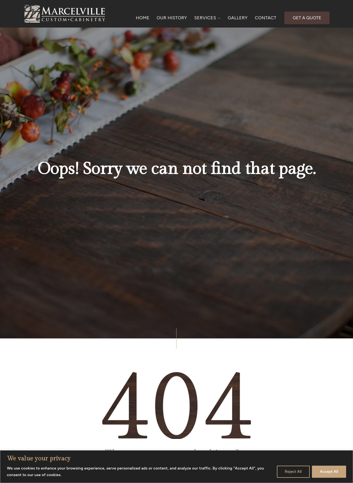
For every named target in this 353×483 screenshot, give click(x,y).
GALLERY (238, 17)
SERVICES (207, 17)
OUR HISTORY (172, 17)
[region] (176, 466)
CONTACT (265, 17)
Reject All (293, 471)
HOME (142, 17)
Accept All (329, 471)
